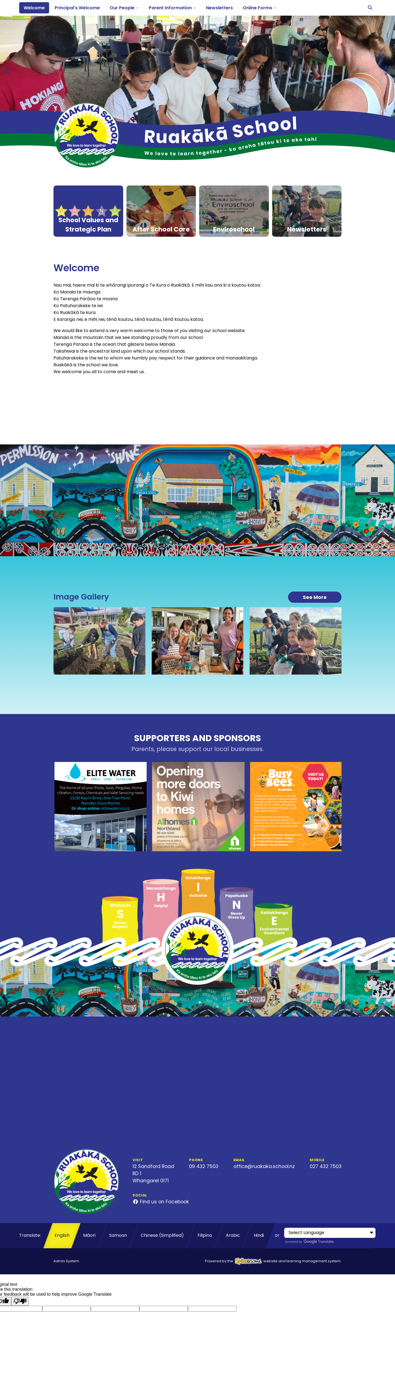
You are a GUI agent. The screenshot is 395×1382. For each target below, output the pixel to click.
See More (315, 597)
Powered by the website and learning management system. (273, 1261)
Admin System (66, 1261)
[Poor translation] (20, 1301)
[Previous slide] (8, 70)
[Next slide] (386, 70)
